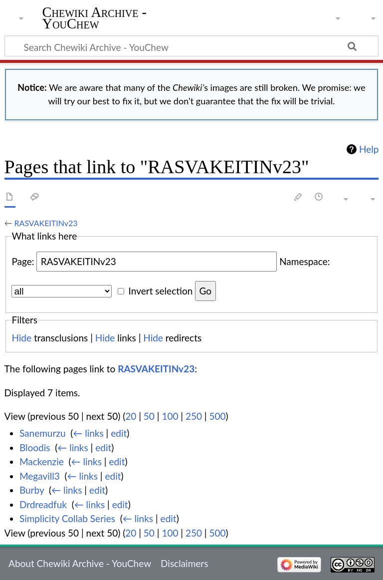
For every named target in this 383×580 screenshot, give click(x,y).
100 (170, 416)
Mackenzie (41, 461)
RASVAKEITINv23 (46, 223)
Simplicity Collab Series (67, 518)
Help (369, 149)
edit (119, 433)
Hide (21, 337)
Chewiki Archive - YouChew (94, 18)
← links (88, 433)
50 (149, 416)
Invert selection (161, 290)
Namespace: (304, 261)
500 (217, 416)
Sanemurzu (42, 433)
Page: (22, 261)
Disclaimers (184, 563)
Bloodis (34, 447)
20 (130, 416)
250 (194, 416)
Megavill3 (39, 476)
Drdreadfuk (43, 504)
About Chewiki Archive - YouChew (79, 563)
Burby (31, 490)
